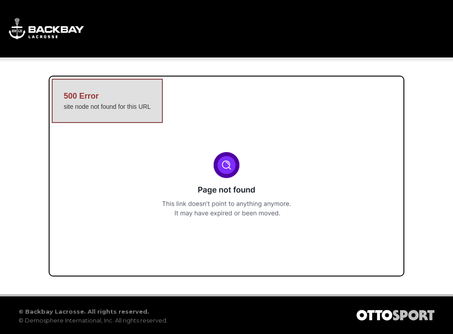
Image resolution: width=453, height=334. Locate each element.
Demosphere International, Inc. (69, 320)
